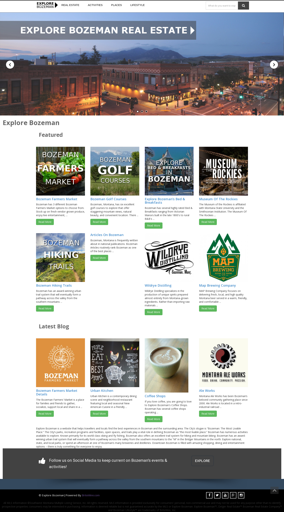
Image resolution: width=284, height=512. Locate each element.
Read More (44, 222)
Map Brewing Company (217, 285)
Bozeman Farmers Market (56, 199)
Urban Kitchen (101, 390)
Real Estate (70, 5)
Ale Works (207, 390)
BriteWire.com (91, 495)
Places (116, 5)
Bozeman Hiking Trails (54, 285)
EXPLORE (202, 461)
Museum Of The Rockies (218, 199)
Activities (95, 5)
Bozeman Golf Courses (108, 199)
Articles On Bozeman (107, 235)
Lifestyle (137, 5)
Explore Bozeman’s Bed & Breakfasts (165, 201)
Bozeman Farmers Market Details (56, 392)
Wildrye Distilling (158, 285)
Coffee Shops (155, 396)
